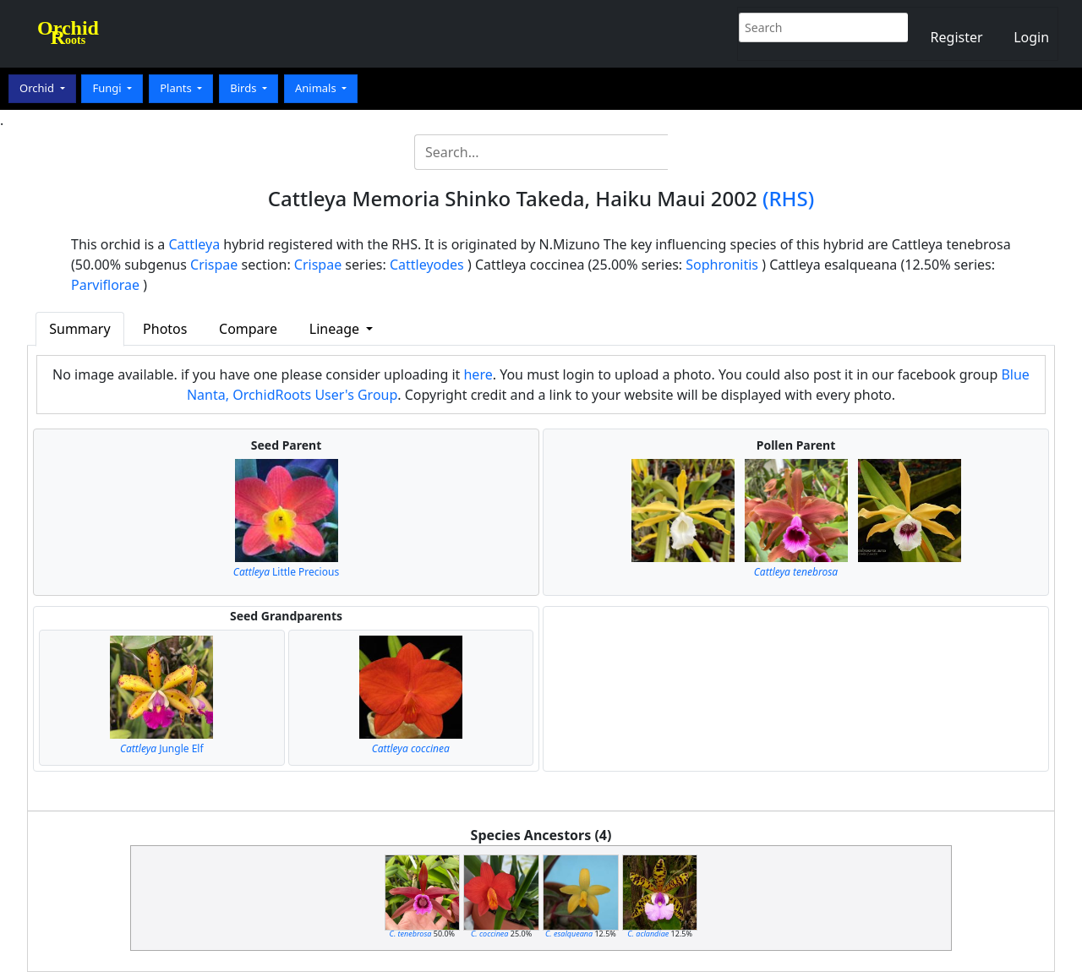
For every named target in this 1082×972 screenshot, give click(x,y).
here (477, 374)
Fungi (108, 88)
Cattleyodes (427, 264)
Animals (317, 88)
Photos (165, 328)
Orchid (38, 88)
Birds (245, 88)
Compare (248, 328)
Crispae (214, 264)
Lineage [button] (336, 328)
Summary (79, 328)
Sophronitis (722, 264)
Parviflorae (105, 285)
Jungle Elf (162, 748)
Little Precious (286, 572)
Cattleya (195, 244)
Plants (177, 88)
